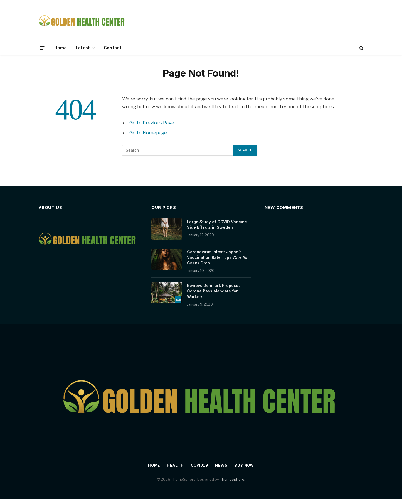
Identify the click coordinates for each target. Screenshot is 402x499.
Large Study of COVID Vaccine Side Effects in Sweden (217, 224)
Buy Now (244, 465)
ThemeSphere (232, 479)
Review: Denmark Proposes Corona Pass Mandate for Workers (214, 291)
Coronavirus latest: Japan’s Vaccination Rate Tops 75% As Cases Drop (217, 257)
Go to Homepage (148, 133)
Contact (113, 47)
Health (175, 465)
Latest (83, 47)
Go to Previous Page (151, 123)
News (221, 465)
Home (60, 47)
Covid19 (199, 465)
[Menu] (42, 48)
